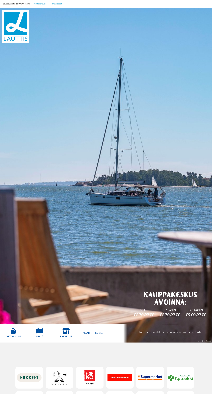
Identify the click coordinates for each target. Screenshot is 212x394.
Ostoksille (16, 336)
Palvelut (66, 336)
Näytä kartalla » (40, 3)
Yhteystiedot (57, 3)
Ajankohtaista (92, 333)
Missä (40, 336)
